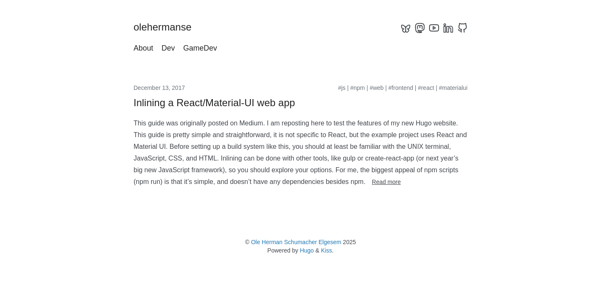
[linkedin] (448, 28)
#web (377, 87)
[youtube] (434, 28)
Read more (386, 182)
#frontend (401, 87)
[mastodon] (420, 28)
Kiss (326, 250)
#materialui (453, 87)
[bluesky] (406, 28)
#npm (357, 87)
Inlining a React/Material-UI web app (214, 102)
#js (342, 87)
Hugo (306, 250)
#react (426, 87)
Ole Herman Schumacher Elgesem (296, 242)
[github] (462, 28)
